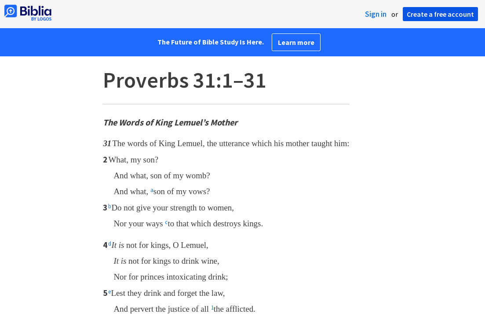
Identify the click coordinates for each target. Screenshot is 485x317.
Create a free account (440, 14)
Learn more (296, 42)
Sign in (376, 14)
